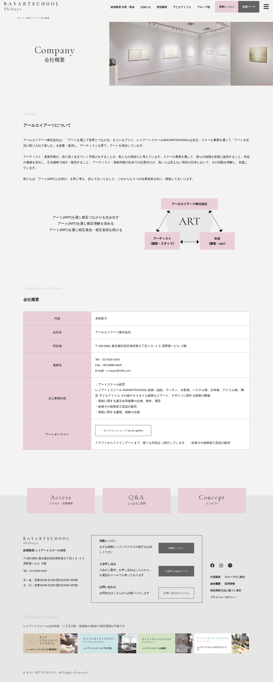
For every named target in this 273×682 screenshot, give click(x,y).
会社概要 (215, 583)
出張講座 (215, 577)
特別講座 (153, 7)
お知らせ (137, 7)
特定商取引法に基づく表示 (225, 590)
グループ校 (194, 7)
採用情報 (230, 583)
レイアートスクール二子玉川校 (98, 648)
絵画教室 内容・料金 (114, 7)
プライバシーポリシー (223, 597)
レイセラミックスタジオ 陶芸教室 (41, 649)
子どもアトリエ (173, 7)
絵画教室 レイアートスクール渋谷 (44, 550)
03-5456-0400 (111, 359)
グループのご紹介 (235, 577)
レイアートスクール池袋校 (155, 648)
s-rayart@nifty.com (119, 370)
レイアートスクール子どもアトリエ (212, 648)
